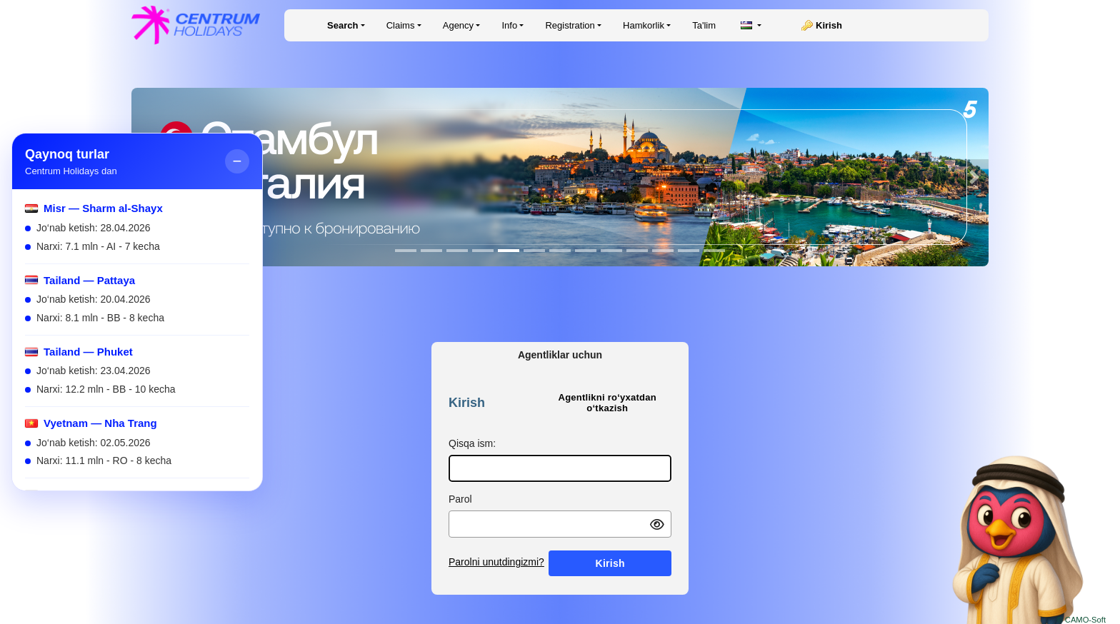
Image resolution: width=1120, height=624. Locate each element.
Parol (460, 499)
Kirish (829, 25)
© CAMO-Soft (1081, 619)
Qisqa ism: (472, 443)
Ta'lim (704, 25)
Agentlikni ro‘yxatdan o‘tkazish (607, 402)
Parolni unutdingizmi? (496, 562)
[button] (974, 177)
